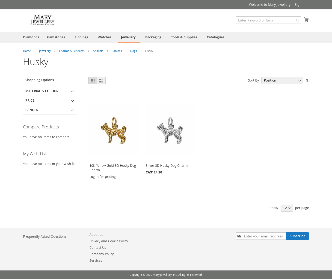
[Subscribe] (297, 236)
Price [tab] (29, 100)
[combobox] (268, 20)
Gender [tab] (31, 110)
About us (96, 234)
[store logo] (42, 20)
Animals (98, 51)
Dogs (134, 51)
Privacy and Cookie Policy (108, 241)
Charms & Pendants (72, 51)
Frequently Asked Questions (44, 236)
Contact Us (97, 247)
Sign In (300, 4)
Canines (117, 51)
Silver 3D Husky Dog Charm (167, 165)
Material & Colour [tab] (41, 91)
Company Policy (101, 254)
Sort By (253, 80)
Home (27, 51)
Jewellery (45, 51)
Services (95, 260)
